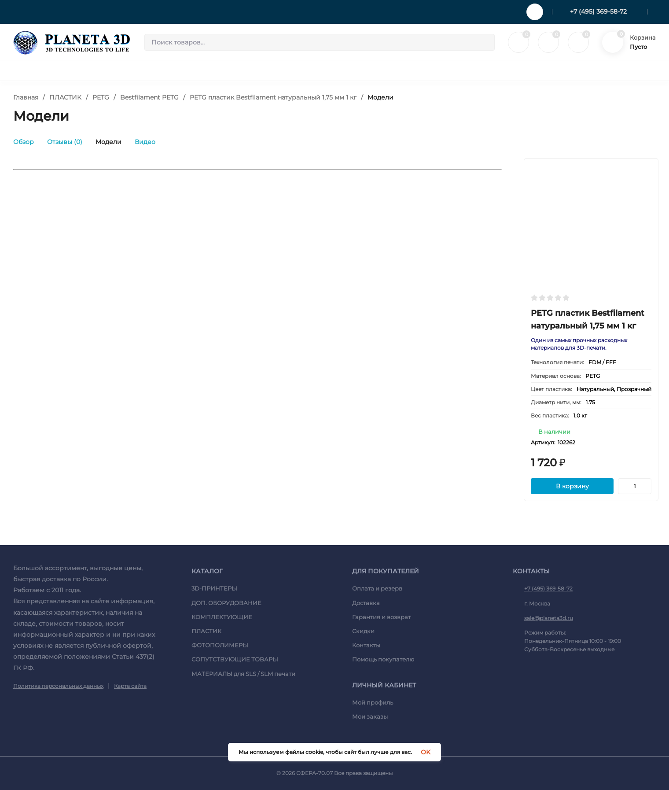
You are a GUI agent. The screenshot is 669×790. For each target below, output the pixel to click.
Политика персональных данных (58, 686)
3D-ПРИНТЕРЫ (214, 588)
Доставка (366, 602)
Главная (25, 97)
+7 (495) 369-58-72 (598, 11)
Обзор (23, 142)
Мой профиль (372, 702)
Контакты (366, 645)
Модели (108, 142)
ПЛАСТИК (65, 97)
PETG (100, 97)
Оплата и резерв (377, 588)
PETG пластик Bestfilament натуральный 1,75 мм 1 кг (273, 97)
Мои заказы (370, 716)
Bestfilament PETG (149, 97)
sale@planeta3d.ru (548, 618)
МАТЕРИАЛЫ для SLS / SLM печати (243, 673)
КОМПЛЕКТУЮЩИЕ (221, 616)
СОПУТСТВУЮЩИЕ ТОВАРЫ (234, 659)
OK (425, 752)
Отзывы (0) (64, 142)
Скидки (363, 631)
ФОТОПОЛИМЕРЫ (219, 645)
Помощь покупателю (383, 659)
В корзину (572, 486)
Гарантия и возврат (381, 616)
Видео (145, 142)
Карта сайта (130, 686)
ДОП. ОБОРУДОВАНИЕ (226, 602)
